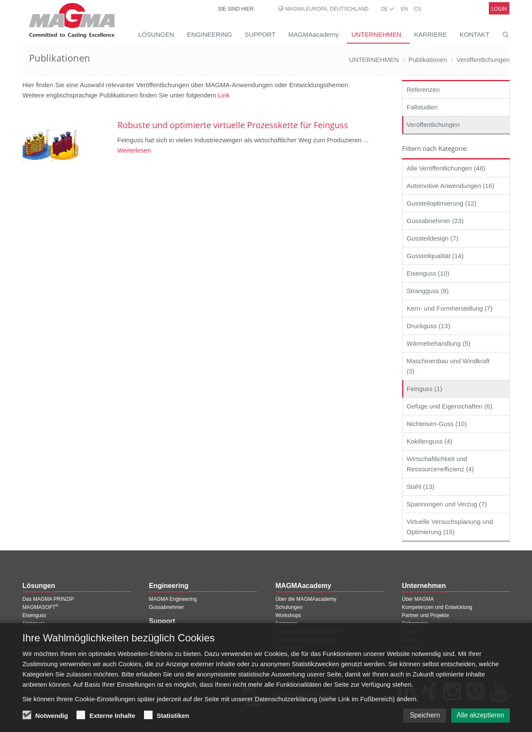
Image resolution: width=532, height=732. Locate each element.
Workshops (288, 615)
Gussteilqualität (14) (435, 255)
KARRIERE (430, 34)
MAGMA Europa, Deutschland (326, 9)
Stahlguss (34, 623)
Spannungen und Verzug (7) (447, 504)
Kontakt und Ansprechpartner (309, 632)
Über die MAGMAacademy (306, 599)
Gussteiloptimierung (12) (441, 203)
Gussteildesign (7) (433, 238)
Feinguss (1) (424, 388)
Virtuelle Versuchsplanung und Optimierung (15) (450, 526)
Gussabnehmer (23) (435, 220)
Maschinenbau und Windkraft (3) (448, 366)
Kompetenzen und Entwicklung (437, 607)
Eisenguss (34, 615)
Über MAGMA (418, 599)
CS (417, 9)
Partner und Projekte (425, 615)
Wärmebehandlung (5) (438, 343)
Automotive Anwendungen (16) (450, 185)
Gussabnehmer (166, 607)
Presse (410, 632)
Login (499, 8)
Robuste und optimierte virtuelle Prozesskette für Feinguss (233, 125)
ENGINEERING (209, 34)
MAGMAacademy (313, 34)
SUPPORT (260, 34)
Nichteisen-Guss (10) (437, 423)
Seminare (286, 623)
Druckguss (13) (428, 325)
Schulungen (289, 607)
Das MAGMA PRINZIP (48, 599)
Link (224, 95)
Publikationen (428, 59)
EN (404, 9)
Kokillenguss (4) (430, 441)
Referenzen (423, 89)
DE (387, 9)
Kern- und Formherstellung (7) (450, 308)
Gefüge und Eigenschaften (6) (449, 406)
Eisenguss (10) (428, 273)
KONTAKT (475, 34)
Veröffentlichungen (483, 59)
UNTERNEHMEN (376, 34)
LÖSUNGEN (156, 34)
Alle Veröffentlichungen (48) (446, 168)
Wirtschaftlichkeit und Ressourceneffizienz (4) (440, 464)
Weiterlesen (134, 150)
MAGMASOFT (41, 607)
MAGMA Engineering (173, 599)
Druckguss (35, 632)
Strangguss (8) (428, 290)
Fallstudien (422, 107)
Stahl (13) (421, 486)
